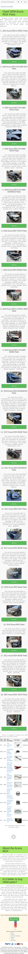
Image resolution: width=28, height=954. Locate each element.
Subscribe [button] (14, 919)
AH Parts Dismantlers (7, 2)
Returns (12, 937)
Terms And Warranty (15, 935)
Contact (12, 934)
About (12, 933)
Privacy (12, 938)
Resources (13, 940)
